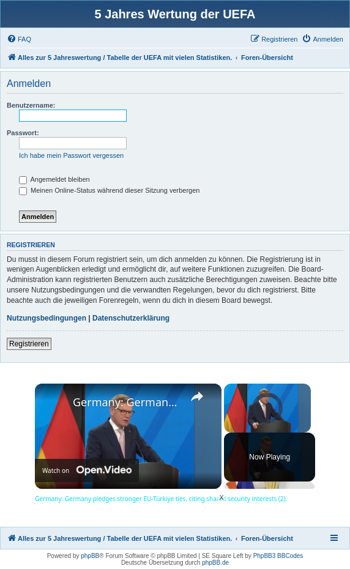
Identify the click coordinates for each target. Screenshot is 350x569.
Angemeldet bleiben (54, 179)
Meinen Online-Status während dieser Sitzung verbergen (109, 190)
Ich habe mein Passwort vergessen (71, 155)
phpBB (90, 555)
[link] (54, 403)
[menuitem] (19, 39)
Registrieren (29, 344)
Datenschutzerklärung (130, 318)
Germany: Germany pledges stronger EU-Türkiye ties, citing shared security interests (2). (126, 402)
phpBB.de (215, 562)
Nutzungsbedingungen (46, 318)
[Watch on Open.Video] (87, 470)
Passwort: (23, 132)
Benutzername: (31, 105)
